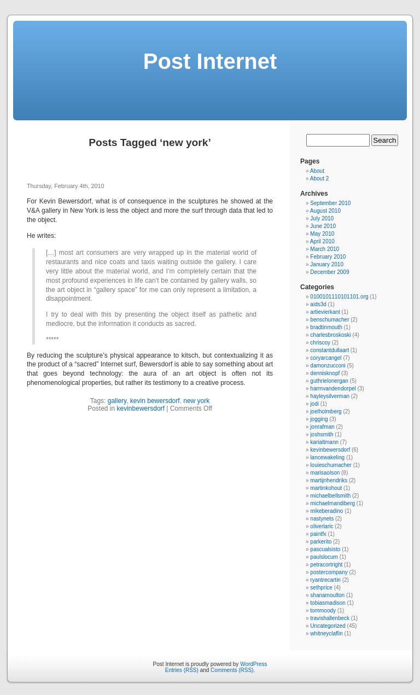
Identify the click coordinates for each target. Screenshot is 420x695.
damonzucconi (327, 366)
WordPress (253, 664)
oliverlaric (321, 526)
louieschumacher (331, 465)
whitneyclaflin (326, 633)
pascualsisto (325, 549)
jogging (319, 419)
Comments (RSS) (232, 670)
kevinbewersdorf (141, 408)
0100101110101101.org (339, 297)
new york (196, 401)
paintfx (318, 534)
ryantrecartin (325, 580)
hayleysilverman (329, 396)
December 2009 (329, 272)
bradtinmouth (326, 327)
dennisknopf (325, 373)
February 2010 (328, 257)
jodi (314, 404)
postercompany (328, 572)
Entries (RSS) (182, 670)
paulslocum (324, 557)
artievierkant (325, 312)
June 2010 (323, 226)
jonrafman (322, 427)
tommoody (323, 611)
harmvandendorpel (332, 389)
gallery (117, 401)
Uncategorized (327, 626)
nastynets (322, 519)
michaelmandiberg (332, 503)
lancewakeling (327, 457)
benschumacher (329, 320)
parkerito (320, 542)
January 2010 (326, 264)
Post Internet (210, 61)
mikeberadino (326, 511)
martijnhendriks (328, 480)
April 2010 (322, 241)
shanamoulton (327, 595)
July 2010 (322, 218)
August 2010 (325, 211)
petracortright (326, 565)
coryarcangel (325, 358)
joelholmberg (325, 411)
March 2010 (324, 249)
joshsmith (321, 434)
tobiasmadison (327, 603)
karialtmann (324, 442)
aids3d (318, 304)
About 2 (319, 179)
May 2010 (322, 234)
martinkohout (326, 488)
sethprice (321, 588)
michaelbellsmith (330, 496)
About (317, 171)
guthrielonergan (329, 381)
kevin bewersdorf (155, 401)
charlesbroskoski (330, 335)
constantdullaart (329, 350)
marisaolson (325, 473)
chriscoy (320, 343)
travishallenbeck (329, 618)
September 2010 (330, 203)
